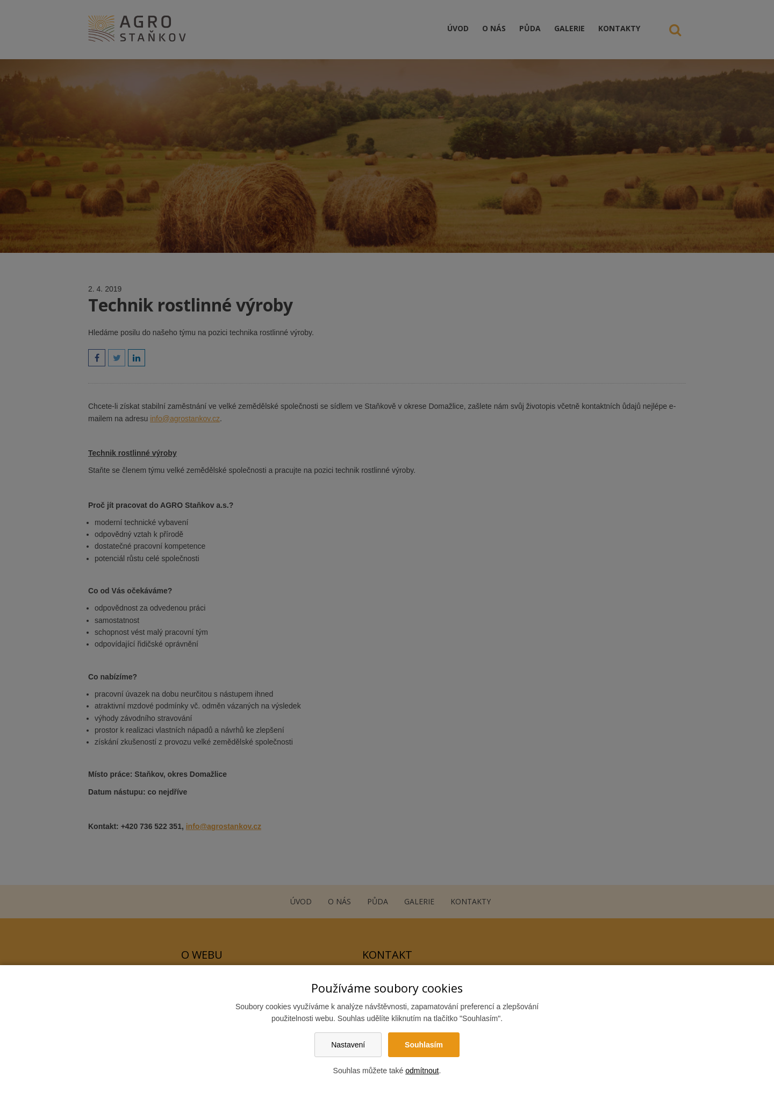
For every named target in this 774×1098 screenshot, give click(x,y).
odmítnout (422, 1070)
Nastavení (348, 1044)
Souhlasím (424, 1044)
